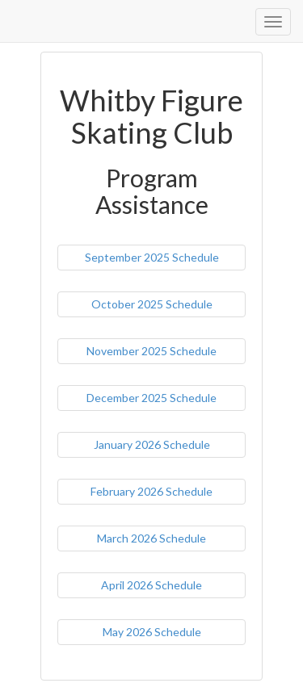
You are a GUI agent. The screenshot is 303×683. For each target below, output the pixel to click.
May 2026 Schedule (152, 632)
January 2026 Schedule (152, 444)
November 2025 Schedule (151, 351)
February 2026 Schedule (151, 491)
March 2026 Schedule (151, 538)
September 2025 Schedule (152, 257)
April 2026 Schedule (151, 585)
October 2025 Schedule (152, 304)
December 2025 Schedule (151, 397)
